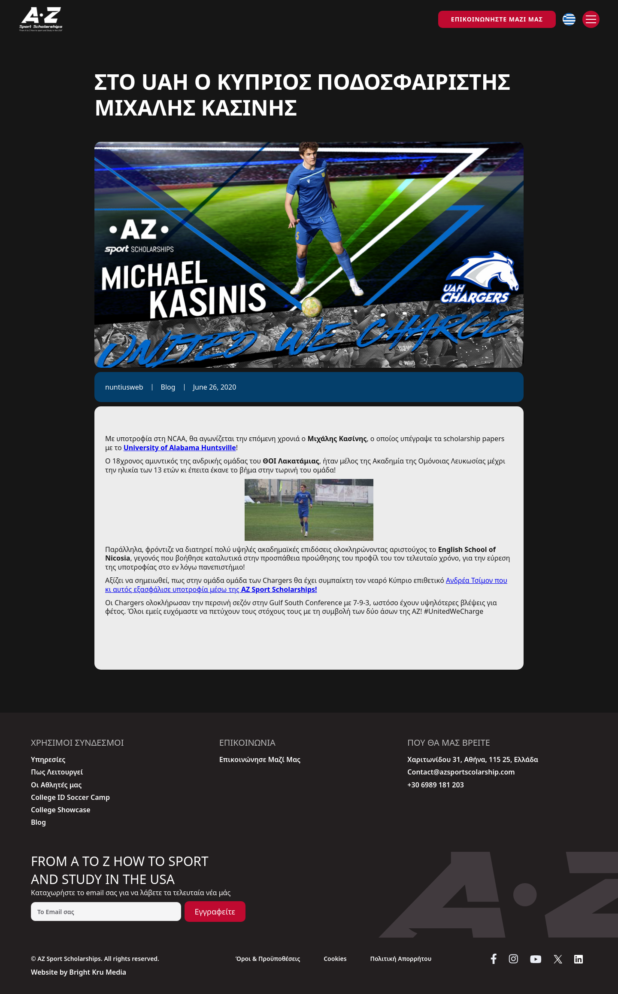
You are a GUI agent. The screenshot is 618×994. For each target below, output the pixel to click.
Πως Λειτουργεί (57, 772)
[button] (569, 19)
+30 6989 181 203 (435, 785)
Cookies (335, 959)
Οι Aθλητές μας (56, 785)
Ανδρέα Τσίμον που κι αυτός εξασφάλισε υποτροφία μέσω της (306, 585)
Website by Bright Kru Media (78, 972)
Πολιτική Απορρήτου (400, 959)
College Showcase (61, 810)
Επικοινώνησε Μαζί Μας (259, 760)
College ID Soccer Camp (70, 797)
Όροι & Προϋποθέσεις (268, 959)
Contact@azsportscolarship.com (461, 772)
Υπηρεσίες (48, 760)
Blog (38, 822)
